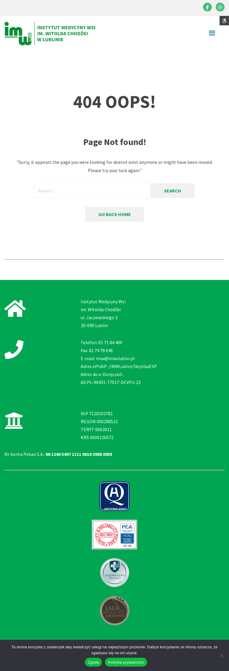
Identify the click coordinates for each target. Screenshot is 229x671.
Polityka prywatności (126, 662)
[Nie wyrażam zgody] (222, 655)
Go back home (114, 214)
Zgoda (93, 662)
